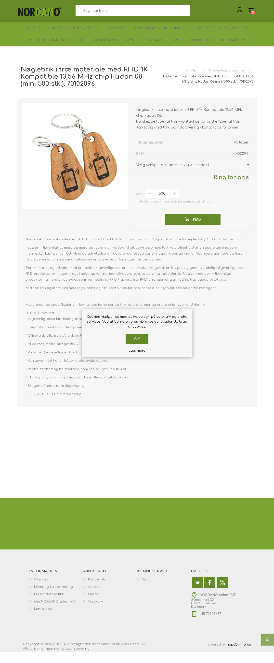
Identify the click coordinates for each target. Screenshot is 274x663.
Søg (195, 12)
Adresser (95, 598)
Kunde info (97, 590)
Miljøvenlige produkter (51, 49)
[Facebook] (209, 593)
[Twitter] (197, 593)
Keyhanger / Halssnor (161, 33)
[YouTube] (222, 593)
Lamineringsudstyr (109, 49)
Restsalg (150, 49)
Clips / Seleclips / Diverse (223, 33)
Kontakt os (237, 49)
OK (137, 339)
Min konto (202, 49)
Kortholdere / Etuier (75, 33)
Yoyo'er (117, 33)
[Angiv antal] (162, 204)
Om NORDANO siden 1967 (55, 613)
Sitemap (41, 590)
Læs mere (137, 350)
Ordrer (93, 605)
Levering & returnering (53, 598)
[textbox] (132, 12)
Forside (32, 33)
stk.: (139, 205)
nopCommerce (239, 656)
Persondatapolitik (49, 605)
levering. (83, 660)
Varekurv (245, 12)
